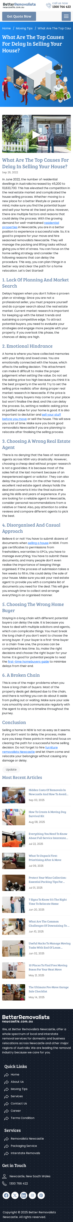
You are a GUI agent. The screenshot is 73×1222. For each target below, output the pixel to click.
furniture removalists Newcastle (30, 749)
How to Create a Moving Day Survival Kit (47, 814)
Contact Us (19, 1103)
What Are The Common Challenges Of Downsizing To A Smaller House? (49, 923)
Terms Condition (22, 1118)
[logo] (19, 5)
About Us (17, 1082)
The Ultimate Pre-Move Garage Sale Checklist (49, 989)
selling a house (38, 543)
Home (6, 28)
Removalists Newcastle (27, 1139)
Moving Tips (19, 1089)
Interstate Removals (25, 1153)
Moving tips (24, 28)
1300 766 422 (18, 1183)
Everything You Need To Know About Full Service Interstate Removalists (48, 836)
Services (17, 1096)
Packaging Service (24, 1146)
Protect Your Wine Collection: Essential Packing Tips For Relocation (47, 880)
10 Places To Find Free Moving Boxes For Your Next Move (48, 967)
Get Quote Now (19, 16)
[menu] (66, 16)
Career (16, 1111)
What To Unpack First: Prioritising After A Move (45, 857)
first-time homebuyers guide (28, 662)
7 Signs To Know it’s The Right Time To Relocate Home (48, 901)
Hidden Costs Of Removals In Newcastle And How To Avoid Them (47, 792)
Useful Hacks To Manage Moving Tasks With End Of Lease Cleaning (50, 945)
